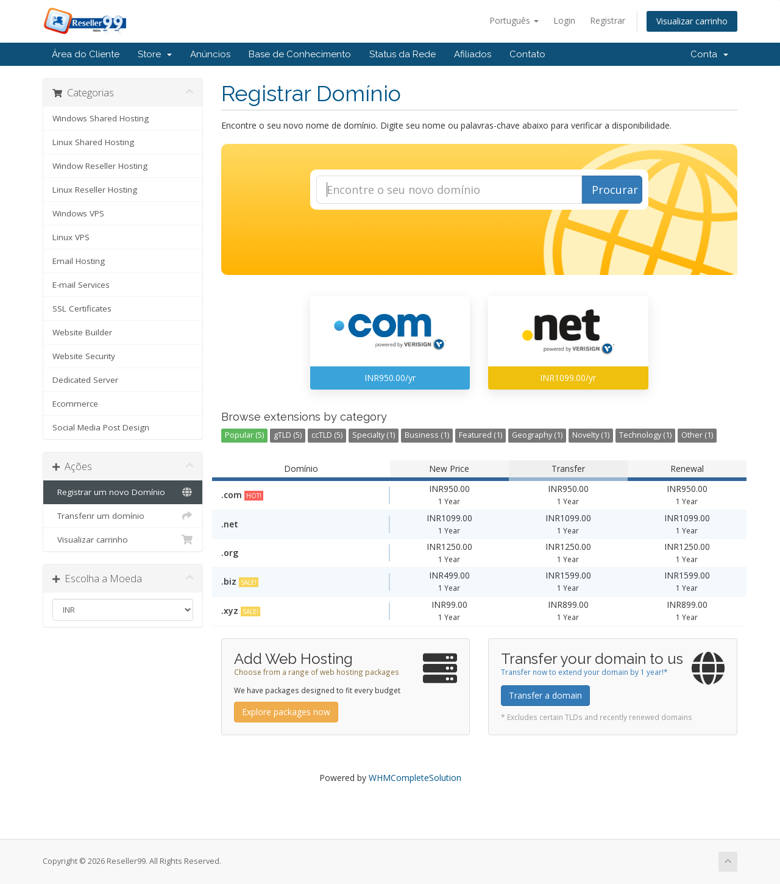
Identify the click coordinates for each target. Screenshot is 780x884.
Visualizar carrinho (692, 21)
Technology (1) (645, 435)
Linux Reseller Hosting (94, 189)
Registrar (607, 20)
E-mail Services (81, 284)
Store (155, 54)
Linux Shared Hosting (93, 142)
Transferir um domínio (122, 515)
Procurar (615, 189)
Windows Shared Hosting (100, 118)
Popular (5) (244, 435)
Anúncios (210, 54)
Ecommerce (75, 403)
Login (564, 20)
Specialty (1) (373, 435)
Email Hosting (78, 260)
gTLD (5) (288, 435)
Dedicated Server (85, 379)
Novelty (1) (590, 435)
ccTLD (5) (326, 435)
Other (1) (697, 435)
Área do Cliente (85, 54)
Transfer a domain (545, 695)
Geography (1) (537, 435)
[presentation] (479, 242)
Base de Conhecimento (300, 54)
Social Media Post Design (100, 427)
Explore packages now (286, 712)
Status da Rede (402, 54)
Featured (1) (480, 435)
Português (514, 20)
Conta (709, 54)
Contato (527, 54)
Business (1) (427, 435)
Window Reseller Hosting (99, 165)
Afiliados (472, 54)
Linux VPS (71, 237)
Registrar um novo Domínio (122, 492)
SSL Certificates (82, 308)
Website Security (83, 356)
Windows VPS (78, 213)
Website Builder (82, 332)
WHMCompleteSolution (415, 777)
